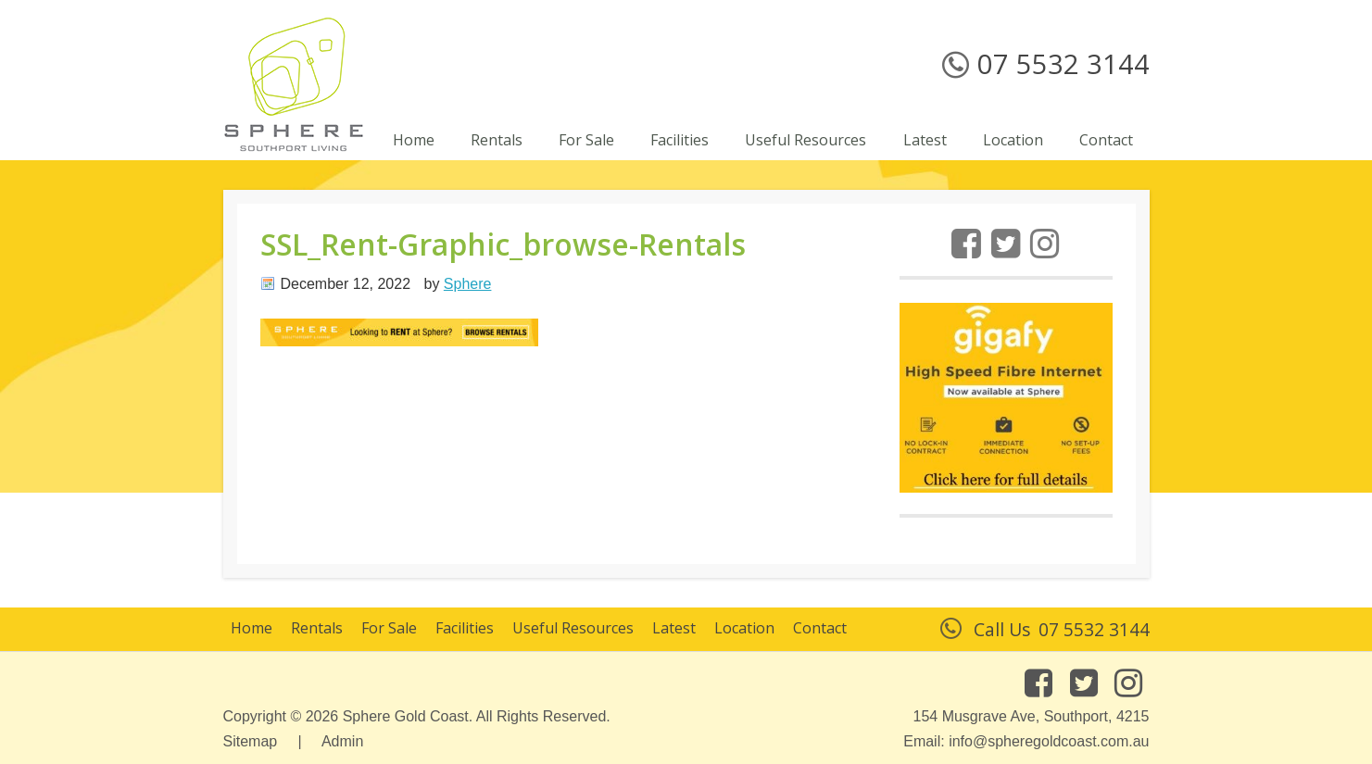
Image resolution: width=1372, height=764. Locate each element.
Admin (342, 741)
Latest (674, 628)
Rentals (317, 628)
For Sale (389, 628)
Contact (820, 628)
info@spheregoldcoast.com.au (1049, 741)
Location (744, 628)
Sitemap (250, 741)
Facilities (464, 628)
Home (251, 628)
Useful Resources (573, 628)
